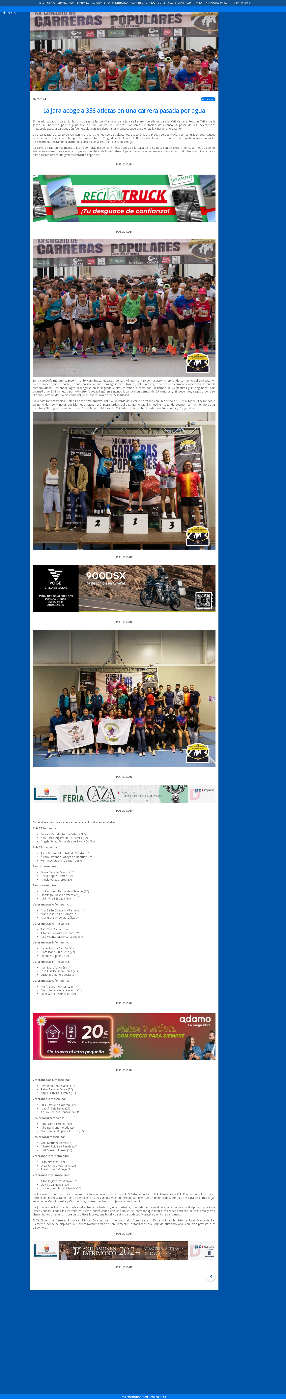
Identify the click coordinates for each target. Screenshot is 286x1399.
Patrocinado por (143, 1393)
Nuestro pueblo (176, 3)
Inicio (42, 3)
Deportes (62, 3)
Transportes (82, 3)
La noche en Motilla (118, 3)
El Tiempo (234, 3)
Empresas (150, 3)
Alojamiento (137, 3)
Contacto (245, 3)
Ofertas (162, 3)
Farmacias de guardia (216, 3)
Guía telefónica (194, 3)
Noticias (51, 3)
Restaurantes (99, 3)
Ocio (72, 3)
